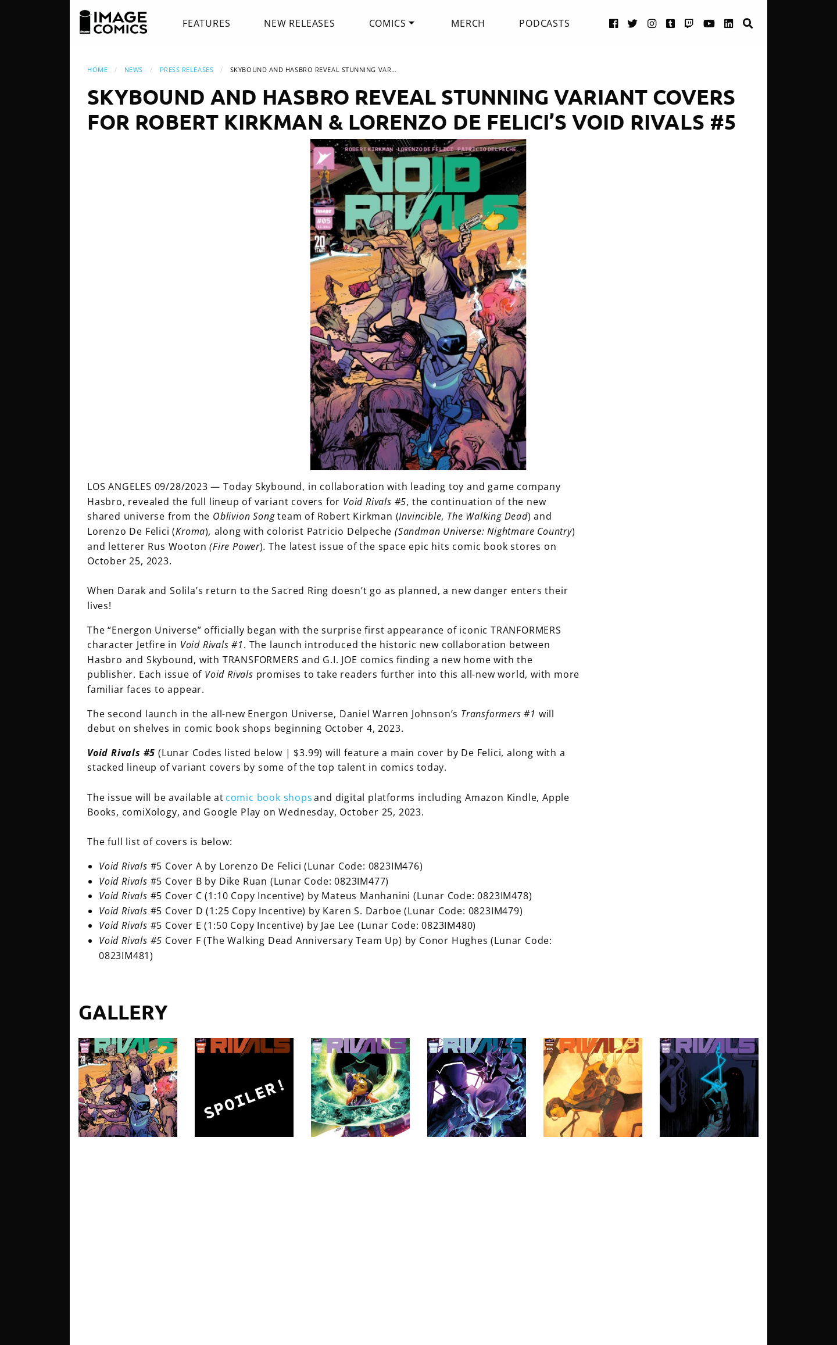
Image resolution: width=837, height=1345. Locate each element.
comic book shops (269, 797)
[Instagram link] (652, 23)
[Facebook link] (613, 23)
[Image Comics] (113, 22)
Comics (387, 23)
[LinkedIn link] (729, 23)
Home (97, 69)
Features (206, 23)
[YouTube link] (709, 23)
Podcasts (544, 23)
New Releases (299, 23)
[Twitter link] (632, 23)
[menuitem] (206, 23)
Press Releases (187, 69)
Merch (468, 23)
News (133, 69)
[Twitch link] (689, 23)
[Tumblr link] (670, 23)
